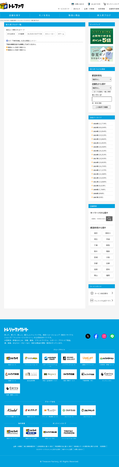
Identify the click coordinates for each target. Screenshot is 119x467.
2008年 (98, 193)
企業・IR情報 (89, 9)
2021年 (99, 143)
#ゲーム (61, 34)
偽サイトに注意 (67, 449)
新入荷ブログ (104, 15)
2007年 (98, 197)
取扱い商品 (74, 15)
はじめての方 (95, 4)
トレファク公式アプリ (100, 300)
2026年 (99, 123)
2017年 (99, 158)
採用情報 (101, 9)
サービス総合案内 (99, 293)
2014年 (99, 170)
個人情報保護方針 (29, 446)
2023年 (99, 135)
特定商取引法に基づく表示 (63, 446)
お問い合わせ (78, 449)
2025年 (99, 127)
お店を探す (13, 20)
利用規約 (103, 446)
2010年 (99, 186)
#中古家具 (11, 34)
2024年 (99, 131)
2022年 (99, 139)
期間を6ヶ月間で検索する (17, 50)
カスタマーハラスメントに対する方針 (48, 449)
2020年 (99, 147)
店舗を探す (15, 15)
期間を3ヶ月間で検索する (17, 47)
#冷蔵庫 (21, 34)
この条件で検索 (102, 107)
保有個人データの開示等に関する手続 (86, 446)
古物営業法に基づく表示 (45, 446)
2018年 (99, 155)
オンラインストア (113, 4)
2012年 (99, 178)
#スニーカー (50, 34)
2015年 (99, 166)
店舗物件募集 (114, 9)
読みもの (77, 9)
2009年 (99, 189)
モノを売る (44, 15)
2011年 (99, 182)
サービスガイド (64, 9)
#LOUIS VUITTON (35, 34)
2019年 (99, 151)
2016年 (99, 162)
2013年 (99, 174)
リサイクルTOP (4, 20)
